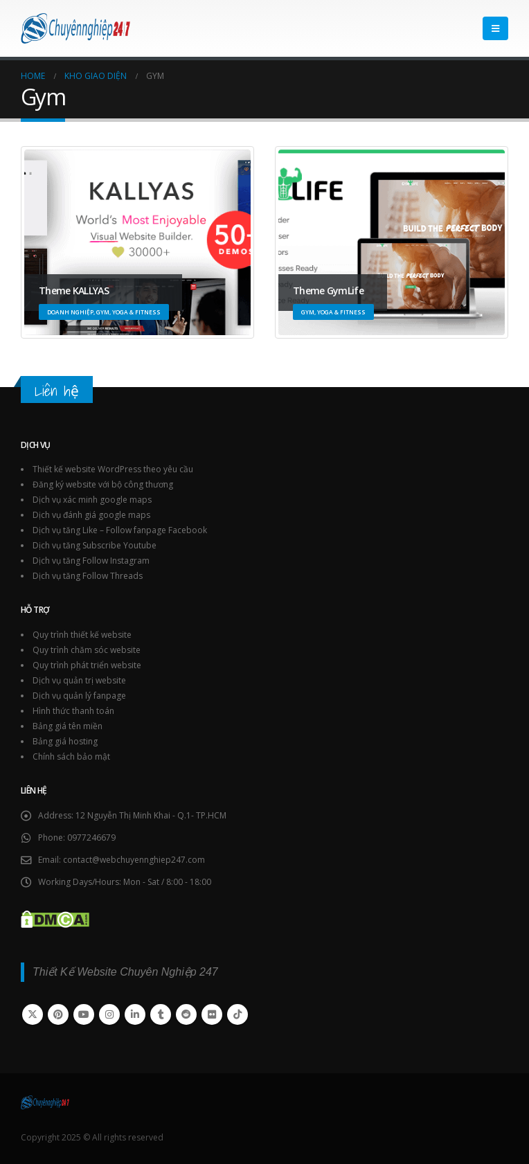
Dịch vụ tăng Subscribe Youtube (94, 545)
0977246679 (91, 837)
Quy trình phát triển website (87, 665)
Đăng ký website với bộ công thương (103, 484)
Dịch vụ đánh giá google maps (91, 515)
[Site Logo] (76, 28)
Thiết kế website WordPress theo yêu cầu (113, 469)
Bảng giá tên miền (67, 726)
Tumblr (160, 1014)
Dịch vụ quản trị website (79, 680)
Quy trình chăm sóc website (87, 650)
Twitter (32, 1014)
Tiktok (237, 1014)
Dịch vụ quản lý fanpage (79, 695)
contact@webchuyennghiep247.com (134, 860)
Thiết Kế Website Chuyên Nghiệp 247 (125, 972)
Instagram (109, 1014)
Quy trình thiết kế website (82, 635)
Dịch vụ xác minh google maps (92, 499)
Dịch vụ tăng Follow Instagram (91, 560)
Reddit (186, 1014)
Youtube (83, 1014)
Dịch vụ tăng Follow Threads (88, 576)
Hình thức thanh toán (73, 711)
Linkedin (135, 1014)
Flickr (211, 1014)
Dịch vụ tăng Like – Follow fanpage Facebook (120, 530)
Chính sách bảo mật (71, 756)
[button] (495, 28)
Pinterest (58, 1014)
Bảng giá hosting (65, 741)
